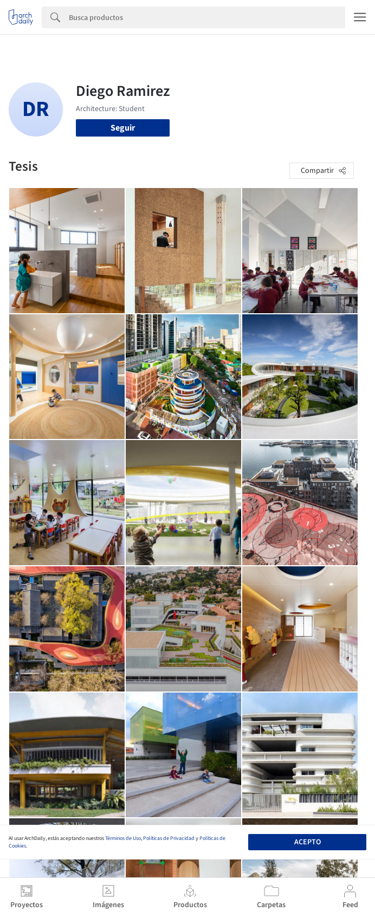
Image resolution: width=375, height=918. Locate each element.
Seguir (123, 128)
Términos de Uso (123, 838)
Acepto (307, 842)
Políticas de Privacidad (169, 838)
